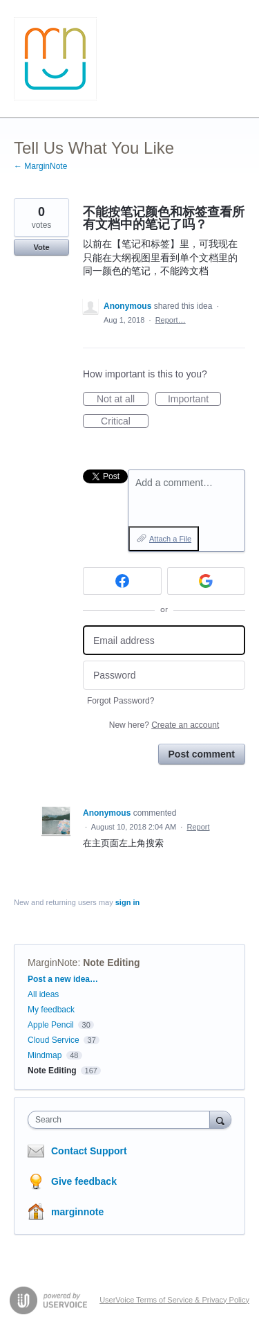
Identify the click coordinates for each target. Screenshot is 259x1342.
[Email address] (164, 640)
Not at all (122, 399)
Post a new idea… (63, 979)
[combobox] (122, 1120)
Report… (170, 320)
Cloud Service (53, 1040)
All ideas (43, 994)
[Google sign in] (206, 581)
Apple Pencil (51, 1025)
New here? (164, 725)
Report (197, 827)
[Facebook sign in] (122, 581)
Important (194, 399)
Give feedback (84, 1181)
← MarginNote (40, 166)
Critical (124, 421)
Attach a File (170, 539)
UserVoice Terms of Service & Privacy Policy (174, 1300)
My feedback (51, 1009)
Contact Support (89, 1150)
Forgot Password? (120, 701)
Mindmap (44, 1055)
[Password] (164, 675)
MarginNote (52, 962)
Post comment (202, 754)
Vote (41, 247)
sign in (127, 902)
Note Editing (111, 962)
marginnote (77, 1211)
